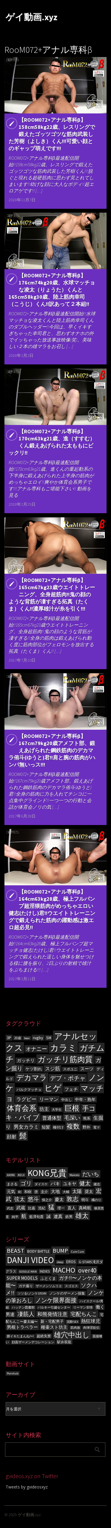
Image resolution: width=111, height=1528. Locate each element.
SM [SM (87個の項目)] (48, 1037)
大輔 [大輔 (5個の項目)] (66, 1192)
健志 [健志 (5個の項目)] (97, 1184)
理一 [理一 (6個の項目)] (61, 1208)
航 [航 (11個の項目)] (23, 1216)
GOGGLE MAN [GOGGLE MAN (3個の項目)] (28, 1271)
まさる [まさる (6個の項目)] (12, 1184)
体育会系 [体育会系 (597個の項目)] (21, 1108)
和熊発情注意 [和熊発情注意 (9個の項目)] (52, 1314)
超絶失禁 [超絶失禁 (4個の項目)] (44, 1336)
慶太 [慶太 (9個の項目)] (59, 1199)
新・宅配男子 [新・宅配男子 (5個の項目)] (52, 1321)
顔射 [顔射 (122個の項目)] (11, 1137)
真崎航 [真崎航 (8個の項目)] (85, 1208)
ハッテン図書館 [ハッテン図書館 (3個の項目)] (23, 1307)
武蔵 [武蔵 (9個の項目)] (20, 1208)
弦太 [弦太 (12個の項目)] (19, 1199)
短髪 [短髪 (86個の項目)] (46, 1127)
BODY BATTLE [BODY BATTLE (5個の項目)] (38, 1251)
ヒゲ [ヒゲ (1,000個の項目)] (53, 1088)
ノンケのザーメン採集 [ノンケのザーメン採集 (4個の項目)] (67, 1293)
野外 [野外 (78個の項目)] (86, 1127)
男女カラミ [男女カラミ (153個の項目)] (26, 1127)
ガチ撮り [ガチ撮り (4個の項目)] (26, 1286)
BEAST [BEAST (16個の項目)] (15, 1250)
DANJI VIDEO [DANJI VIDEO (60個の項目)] (30, 1259)
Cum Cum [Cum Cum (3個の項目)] (77, 1252)
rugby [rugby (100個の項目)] (38, 1037)
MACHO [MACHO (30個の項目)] (64, 1270)
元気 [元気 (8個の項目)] (11, 1191)
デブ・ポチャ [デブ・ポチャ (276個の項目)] (68, 1078)
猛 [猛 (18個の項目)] (51, 1207)
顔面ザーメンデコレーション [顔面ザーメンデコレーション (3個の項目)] (33, 1342)
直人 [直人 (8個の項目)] (71, 1208)
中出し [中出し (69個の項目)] (66, 1099)
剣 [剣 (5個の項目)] (19, 1192)
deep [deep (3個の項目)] (60, 1262)
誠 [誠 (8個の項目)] (48, 1216)
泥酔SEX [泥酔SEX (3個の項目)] (72, 1322)
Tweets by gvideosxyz (27, 1487)
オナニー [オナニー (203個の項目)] (36, 1048)
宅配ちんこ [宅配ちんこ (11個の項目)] (83, 1314)
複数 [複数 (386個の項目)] (73, 1126)
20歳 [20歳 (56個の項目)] (17, 1038)
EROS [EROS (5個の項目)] (71, 1261)
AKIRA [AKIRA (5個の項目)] (11, 1175)
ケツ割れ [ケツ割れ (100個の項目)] (33, 1069)
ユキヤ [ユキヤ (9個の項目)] (69, 1183)
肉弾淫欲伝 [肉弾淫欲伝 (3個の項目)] (91, 1328)
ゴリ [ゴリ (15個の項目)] (26, 1183)
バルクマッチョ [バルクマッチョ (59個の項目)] (29, 1090)
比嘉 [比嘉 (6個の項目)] (31, 1208)
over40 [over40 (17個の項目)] (87, 1270)
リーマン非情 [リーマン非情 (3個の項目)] (83, 1307)
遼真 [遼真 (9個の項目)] (58, 1216)
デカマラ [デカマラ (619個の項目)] (31, 1077)
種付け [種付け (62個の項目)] (58, 1127)
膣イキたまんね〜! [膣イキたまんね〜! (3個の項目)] (20, 1336)
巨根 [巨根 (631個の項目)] (72, 1108)
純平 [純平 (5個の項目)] (15, 1217)
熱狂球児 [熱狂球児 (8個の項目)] (90, 1321)
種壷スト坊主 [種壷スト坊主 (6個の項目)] (54, 1327)
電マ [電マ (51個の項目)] (96, 1127)
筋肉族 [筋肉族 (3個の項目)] (75, 1328)
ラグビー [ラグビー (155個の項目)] (26, 1099)
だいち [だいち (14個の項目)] (90, 1174)
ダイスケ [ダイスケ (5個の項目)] (41, 1184)
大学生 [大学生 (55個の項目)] (57, 1109)
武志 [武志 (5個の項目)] (10, 1208)
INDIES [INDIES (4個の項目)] (45, 1271)
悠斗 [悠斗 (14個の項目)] (33, 1199)
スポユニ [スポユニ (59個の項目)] (70, 1069)
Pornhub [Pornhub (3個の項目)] (12, 1373)
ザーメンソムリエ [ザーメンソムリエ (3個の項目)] (49, 1286)
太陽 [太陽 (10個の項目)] (77, 1191)
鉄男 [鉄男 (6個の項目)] (69, 1216)
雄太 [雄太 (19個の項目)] (82, 1216)
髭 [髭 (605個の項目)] (23, 1135)
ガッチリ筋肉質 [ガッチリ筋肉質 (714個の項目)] (65, 1059)
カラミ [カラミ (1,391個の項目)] (63, 1047)
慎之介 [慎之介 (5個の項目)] (47, 1200)
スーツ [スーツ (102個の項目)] (87, 1069)
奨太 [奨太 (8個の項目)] (89, 1191)
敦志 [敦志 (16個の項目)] (72, 1199)
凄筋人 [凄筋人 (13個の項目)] (25, 1313)
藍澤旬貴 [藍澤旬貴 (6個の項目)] (36, 1216)
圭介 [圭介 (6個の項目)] (44, 1191)
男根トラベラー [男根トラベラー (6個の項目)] (22, 1327)
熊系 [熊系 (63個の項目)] (86, 1118)
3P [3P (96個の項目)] (9, 1037)
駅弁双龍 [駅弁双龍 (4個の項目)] (64, 1342)
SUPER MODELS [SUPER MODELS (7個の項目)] (22, 1278)
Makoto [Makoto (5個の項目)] (74, 1175)
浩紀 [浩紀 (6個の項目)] (41, 1208)
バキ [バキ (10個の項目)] (55, 1183)
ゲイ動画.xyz (31, 17)
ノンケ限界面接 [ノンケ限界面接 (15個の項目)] (56, 1300)
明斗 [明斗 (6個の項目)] (85, 1199)
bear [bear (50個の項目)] (27, 1038)
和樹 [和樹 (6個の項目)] (27, 1191)
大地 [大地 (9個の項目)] (55, 1191)
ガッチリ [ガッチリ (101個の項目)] (26, 1060)
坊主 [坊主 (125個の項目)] (44, 1109)
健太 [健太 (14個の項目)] (85, 1183)
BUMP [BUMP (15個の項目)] (60, 1250)
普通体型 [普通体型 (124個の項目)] (51, 1118)
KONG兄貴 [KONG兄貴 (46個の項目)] (47, 1172)
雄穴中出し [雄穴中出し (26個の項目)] (72, 1335)
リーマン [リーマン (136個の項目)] (48, 1099)
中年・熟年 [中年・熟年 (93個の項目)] (85, 1099)
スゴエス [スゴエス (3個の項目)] (71, 1286)
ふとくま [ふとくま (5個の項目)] (48, 1278)
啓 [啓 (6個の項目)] (36, 1191)
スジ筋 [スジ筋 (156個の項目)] (52, 1068)
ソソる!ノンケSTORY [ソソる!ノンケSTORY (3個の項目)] (31, 1293)
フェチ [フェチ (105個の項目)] (71, 1089)
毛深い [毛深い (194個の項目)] (72, 1117)
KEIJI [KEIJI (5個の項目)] (21, 1175)
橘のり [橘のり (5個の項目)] (96, 1200)
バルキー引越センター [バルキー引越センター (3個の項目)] (54, 1307)
